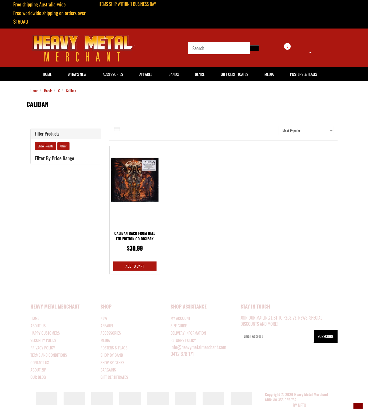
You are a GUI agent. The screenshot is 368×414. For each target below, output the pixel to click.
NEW (103, 318)
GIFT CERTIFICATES (114, 377)
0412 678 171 (182, 353)
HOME (47, 74)
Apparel (145, 74)
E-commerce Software (278, 406)
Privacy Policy (42, 348)
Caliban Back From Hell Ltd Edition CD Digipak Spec (134, 238)
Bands (173, 74)
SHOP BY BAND (111, 355)
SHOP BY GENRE (112, 362)
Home (34, 90)
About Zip (38, 370)
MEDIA (105, 340)
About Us (38, 325)
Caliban (71, 90)
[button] (358, 406)
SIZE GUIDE (179, 325)
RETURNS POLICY (183, 340)
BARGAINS (108, 370)
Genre (199, 74)
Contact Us (39, 362)
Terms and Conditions (48, 355)
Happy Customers (45, 333)
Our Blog (38, 377)
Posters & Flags (303, 74)
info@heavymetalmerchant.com (198, 347)
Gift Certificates (234, 74)
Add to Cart (135, 266)
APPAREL (106, 325)
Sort (268, 130)
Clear (63, 146)
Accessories (113, 74)
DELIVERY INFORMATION (188, 333)
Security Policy (43, 340)
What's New (77, 74)
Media (269, 74)
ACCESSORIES (110, 333)
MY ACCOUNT (180, 318)
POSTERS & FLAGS (113, 348)
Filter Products (47, 134)
